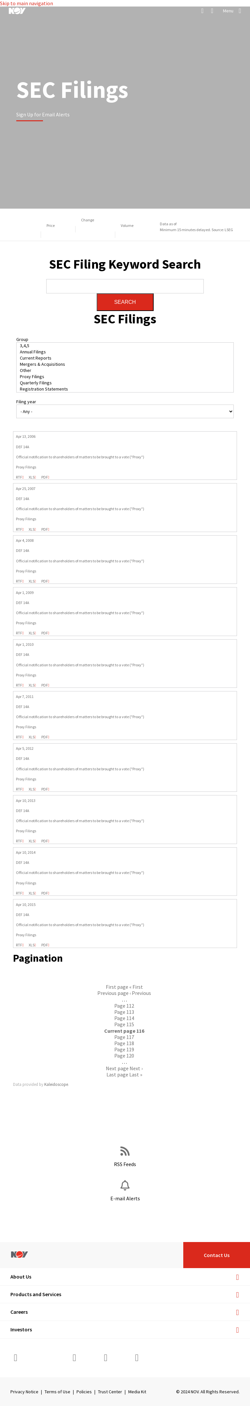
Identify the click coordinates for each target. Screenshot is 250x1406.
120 (124, 1055)
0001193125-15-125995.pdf (44, 945)
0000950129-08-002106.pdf (44, 581)
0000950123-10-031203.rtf (19, 685)
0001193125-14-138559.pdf (44, 893)
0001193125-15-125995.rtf (19, 945)
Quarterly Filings (125, 383)
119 (124, 1049)
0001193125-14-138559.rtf (19, 893)
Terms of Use (57, 1392)
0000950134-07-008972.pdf (44, 529)
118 (124, 1043)
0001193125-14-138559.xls (32, 893)
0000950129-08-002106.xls (32, 581)
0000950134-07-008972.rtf (19, 529)
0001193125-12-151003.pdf (44, 789)
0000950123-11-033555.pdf (44, 737)
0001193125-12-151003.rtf (19, 789)
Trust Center (110, 1392)
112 (124, 1005)
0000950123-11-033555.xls (32, 737)
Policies (84, 1392)
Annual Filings (125, 352)
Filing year (26, 402)
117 (124, 1037)
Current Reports (125, 358)
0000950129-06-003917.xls (32, 477)
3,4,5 (125, 346)
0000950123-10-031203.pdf (44, 685)
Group (22, 339)
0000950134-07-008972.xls (32, 529)
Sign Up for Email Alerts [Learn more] (43, 114)
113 (124, 1012)
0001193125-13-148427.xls (32, 841)
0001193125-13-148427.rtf (19, 841)
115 (124, 1024)
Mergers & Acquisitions (125, 364)
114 (124, 1018)
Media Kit (137, 1392)
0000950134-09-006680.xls (32, 633)
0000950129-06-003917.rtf (19, 477)
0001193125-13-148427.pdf (44, 841)
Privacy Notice (24, 1392)
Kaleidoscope (56, 1084)
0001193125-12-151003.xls (32, 789)
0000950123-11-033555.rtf (19, 737)
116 (124, 1031)
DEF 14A (22, 446)
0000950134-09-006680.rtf (19, 633)
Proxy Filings (125, 377)
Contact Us (216, 1255)
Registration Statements (125, 389)
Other (125, 370)
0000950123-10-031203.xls (32, 685)
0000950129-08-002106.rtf (19, 581)
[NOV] (17, 11)
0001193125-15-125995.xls (32, 945)
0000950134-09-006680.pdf (44, 633)
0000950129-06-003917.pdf (44, 477)
